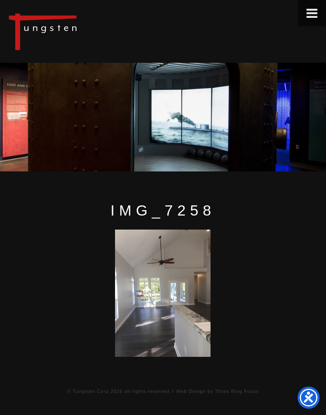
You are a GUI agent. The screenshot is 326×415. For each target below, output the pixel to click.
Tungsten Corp (91, 391)
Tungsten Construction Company (72, 31)
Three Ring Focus (237, 391)
